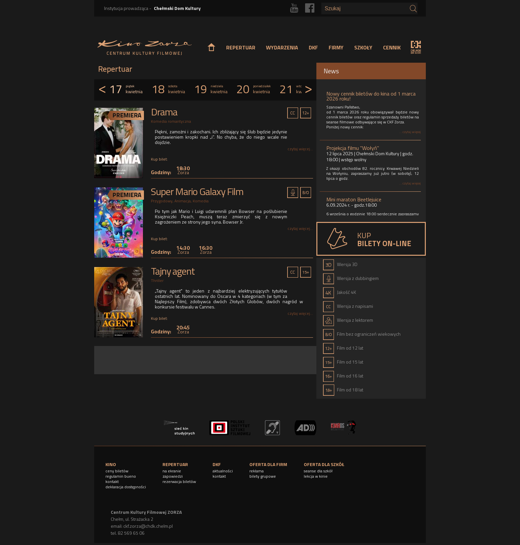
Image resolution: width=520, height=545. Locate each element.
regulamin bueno (120, 476)
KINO (110, 464)
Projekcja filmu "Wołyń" (352, 148)
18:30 (183, 170)
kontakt (112, 481)
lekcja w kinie (316, 476)
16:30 (205, 249)
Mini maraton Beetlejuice (353, 199)
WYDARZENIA (282, 47)
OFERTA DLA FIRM (268, 464)
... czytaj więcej (410, 131)
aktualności (223, 471)
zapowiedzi (172, 476)
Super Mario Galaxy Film (197, 191)
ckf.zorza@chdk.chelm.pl (148, 525)
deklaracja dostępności (125, 487)
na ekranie (171, 471)
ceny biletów (116, 471)
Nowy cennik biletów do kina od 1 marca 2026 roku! (371, 96)
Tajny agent (173, 271)
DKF (313, 47)
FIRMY (336, 47)
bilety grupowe (262, 476)
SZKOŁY (363, 47)
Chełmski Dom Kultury (177, 8)
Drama (164, 111)
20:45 (183, 329)
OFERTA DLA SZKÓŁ (324, 464)
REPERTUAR (240, 47)
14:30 (183, 249)
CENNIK (392, 47)
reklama (256, 471)
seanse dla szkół (318, 471)
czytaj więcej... (300, 149)
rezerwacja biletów (179, 481)
